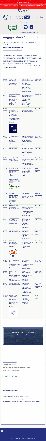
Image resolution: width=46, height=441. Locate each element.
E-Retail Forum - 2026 (13, 230)
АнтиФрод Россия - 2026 (14, 283)
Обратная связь (15, 401)
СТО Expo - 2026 (12, 79)
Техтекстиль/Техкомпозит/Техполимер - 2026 (13, 110)
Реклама (25, 396)
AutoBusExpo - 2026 (13, 147)
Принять (29, 7)
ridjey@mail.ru (37, 17)
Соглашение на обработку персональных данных (32, 4)
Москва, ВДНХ (38, 94)
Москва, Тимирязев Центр (37, 170)
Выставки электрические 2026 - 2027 (13, 47)
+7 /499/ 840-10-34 (16, 18)
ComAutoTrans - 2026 (13, 158)
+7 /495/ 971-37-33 (16, 16)
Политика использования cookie (9, 4)
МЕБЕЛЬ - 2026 (12, 241)
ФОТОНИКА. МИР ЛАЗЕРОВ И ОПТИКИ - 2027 (14, 297)
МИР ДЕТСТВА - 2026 (13, 205)
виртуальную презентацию (24, 399)
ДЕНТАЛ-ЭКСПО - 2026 (14, 218)
